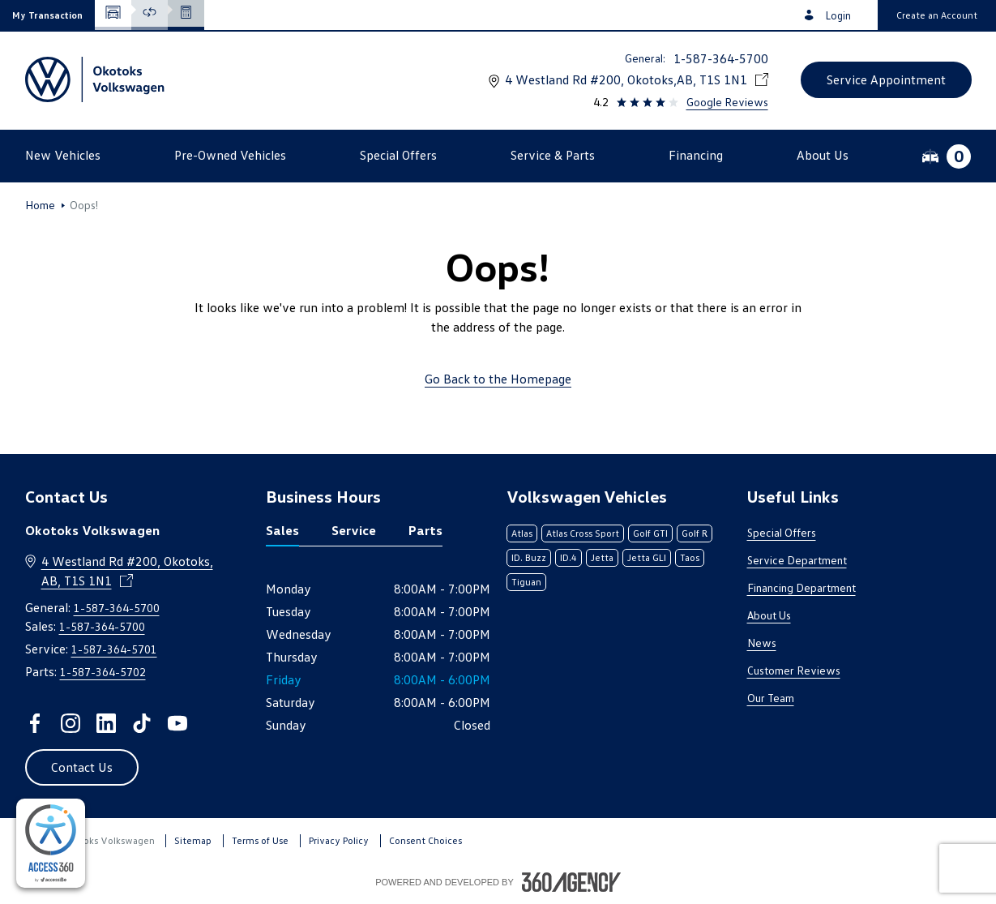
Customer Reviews (793, 670)
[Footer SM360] (571, 882)
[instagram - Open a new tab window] (70, 723)
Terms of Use (260, 840)
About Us (769, 615)
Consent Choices (425, 840)
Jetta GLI (646, 557)
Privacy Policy (339, 840)
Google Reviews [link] (727, 102)
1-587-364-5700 (720, 58)
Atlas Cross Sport (582, 533)
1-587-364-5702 (103, 672)
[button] (47, 15)
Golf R (694, 533)
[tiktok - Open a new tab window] (142, 723)
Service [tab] (353, 530)
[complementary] (50, 843)
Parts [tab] (425, 530)
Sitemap (193, 840)
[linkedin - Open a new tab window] (106, 723)
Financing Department (801, 587)
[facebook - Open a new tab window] (35, 723)
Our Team (770, 698)
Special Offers (781, 532)
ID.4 (568, 557)
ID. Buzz (528, 557)
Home (40, 205)
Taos (689, 557)
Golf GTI (650, 533)
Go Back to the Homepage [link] (498, 379)
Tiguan (526, 582)
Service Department (797, 560)
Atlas (521, 533)
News (761, 642)
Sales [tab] (282, 530)
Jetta (602, 557)
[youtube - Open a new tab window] (177, 723)
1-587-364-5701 (114, 649)
